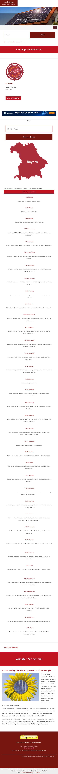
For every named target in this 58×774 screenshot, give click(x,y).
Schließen (38, 772)
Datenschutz (31, 756)
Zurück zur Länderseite (11, 647)
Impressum (52, 756)
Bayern (17, 42)
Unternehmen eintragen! (29, 192)
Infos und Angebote (13, 98)
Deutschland (9, 42)
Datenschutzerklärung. (28, 772)
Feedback (24, 756)
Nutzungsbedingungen (42, 756)
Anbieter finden (42, 35)
